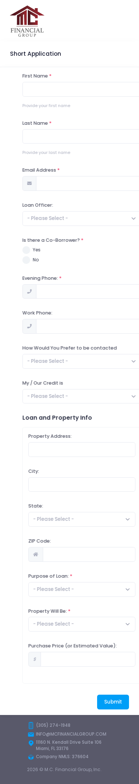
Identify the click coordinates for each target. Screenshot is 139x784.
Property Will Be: (65, 611)
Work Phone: (55, 313)
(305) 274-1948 (53, 725)
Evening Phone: (58, 278)
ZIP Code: (57, 541)
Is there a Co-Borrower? (68, 240)
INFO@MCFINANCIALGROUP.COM (71, 734)
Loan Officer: (55, 205)
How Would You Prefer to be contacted (87, 348)
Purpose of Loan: (66, 576)
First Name (53, 76)
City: (51, 471)
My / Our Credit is (60, 383)
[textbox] (65, 218)
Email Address (57, 170)
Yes (54, 250)
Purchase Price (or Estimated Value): (90, 646)
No (53, 260)
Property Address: (67, 436)
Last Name (53, 123)
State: (53, 506)
